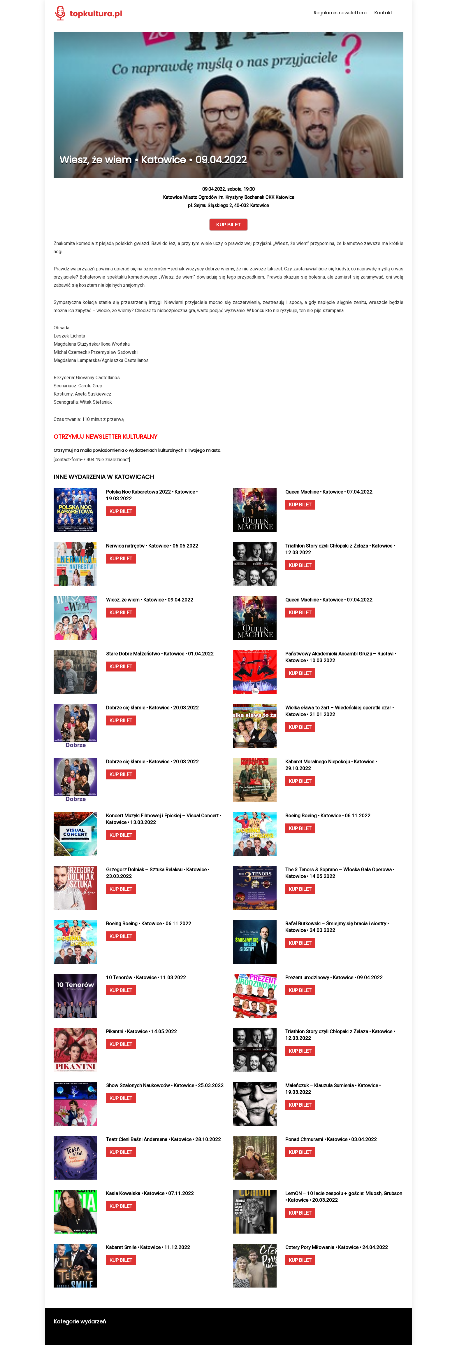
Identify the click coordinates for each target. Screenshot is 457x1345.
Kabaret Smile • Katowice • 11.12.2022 (148, 1247)
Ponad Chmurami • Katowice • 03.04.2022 (331, 1139)
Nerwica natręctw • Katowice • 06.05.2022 (152, 546)
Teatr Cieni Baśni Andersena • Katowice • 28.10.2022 (163, 1139)
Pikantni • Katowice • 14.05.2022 (141, 1031)
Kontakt (383, 12)
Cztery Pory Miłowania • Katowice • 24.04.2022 (336, 1247)
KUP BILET (121, 511)
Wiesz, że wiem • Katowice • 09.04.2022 (149, 600)
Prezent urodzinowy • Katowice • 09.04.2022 (334, 977)
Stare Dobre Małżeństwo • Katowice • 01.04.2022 (160, 654)
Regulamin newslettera (340, 12)
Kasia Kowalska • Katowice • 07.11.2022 (150, 1193)
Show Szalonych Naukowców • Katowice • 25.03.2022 (165, 1085)
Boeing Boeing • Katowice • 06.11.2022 (327, 815)
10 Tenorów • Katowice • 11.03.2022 (146, 977)
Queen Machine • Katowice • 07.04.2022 (328, 492)
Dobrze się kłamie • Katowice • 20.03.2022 (152, 708)
